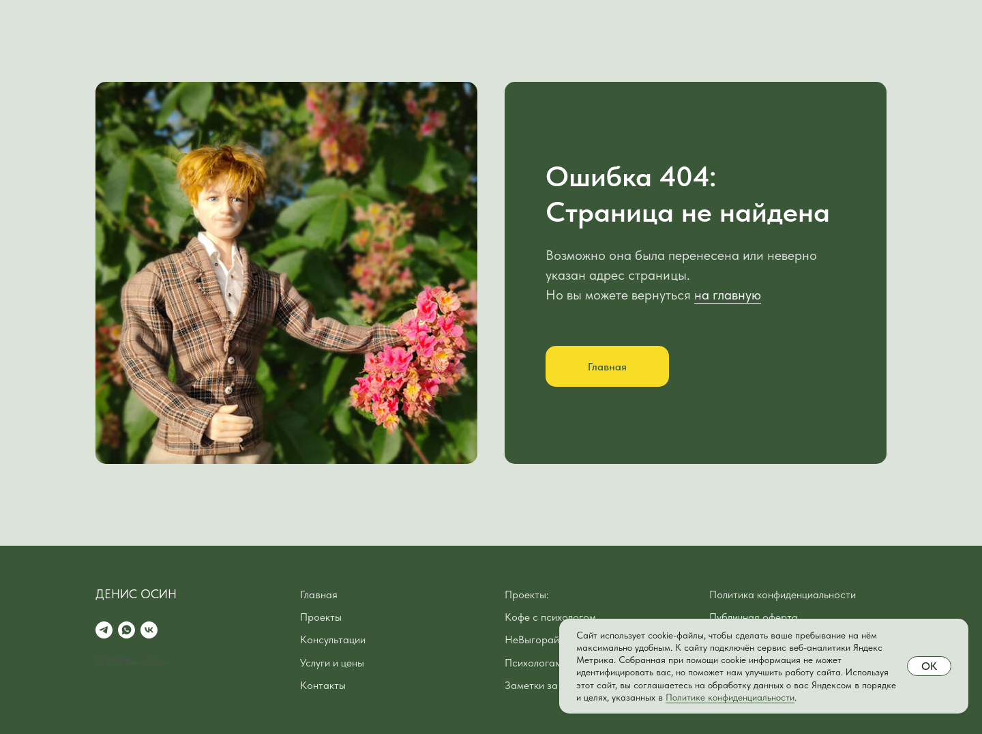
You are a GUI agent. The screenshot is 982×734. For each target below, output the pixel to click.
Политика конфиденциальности (782, 594)
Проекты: (527, 594)
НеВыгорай (532, 639)
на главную (727, 295)
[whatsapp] (126, 629)
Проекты (321, 617)
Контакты (323, 685)
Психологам (533, 662)
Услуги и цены (332, 662)
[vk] (149, 629)
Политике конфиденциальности (730, 697)
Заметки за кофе (544, 685)
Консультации (333, 639)
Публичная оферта (753, 617)
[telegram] (104, 629)
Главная (319, 594)
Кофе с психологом (550, 617)
